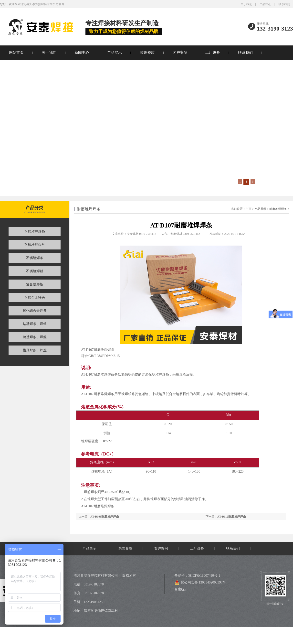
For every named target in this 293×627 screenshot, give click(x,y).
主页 (248, 209)
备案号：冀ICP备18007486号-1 (197, 575)
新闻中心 (81, 52)
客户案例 (180, 52)
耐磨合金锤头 (34, 297)
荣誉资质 (147, 52)
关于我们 (246, 4)
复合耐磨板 (34, 284)
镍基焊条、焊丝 (35, 337)
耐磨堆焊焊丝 (34, 245)
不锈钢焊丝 (34, 271)
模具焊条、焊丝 (35, 350)
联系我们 (284, 4)
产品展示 (114, 52)
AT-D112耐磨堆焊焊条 (231, 516)
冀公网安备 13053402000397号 (200, 582)
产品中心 (265, 4)
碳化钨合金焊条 (35, 311)
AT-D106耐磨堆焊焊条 (104, 516)
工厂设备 (212, 52)
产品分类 (34, 207)
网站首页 (16, 52)
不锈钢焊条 (34, 258)
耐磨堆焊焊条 (34, 231)
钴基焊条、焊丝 (35, 324)
